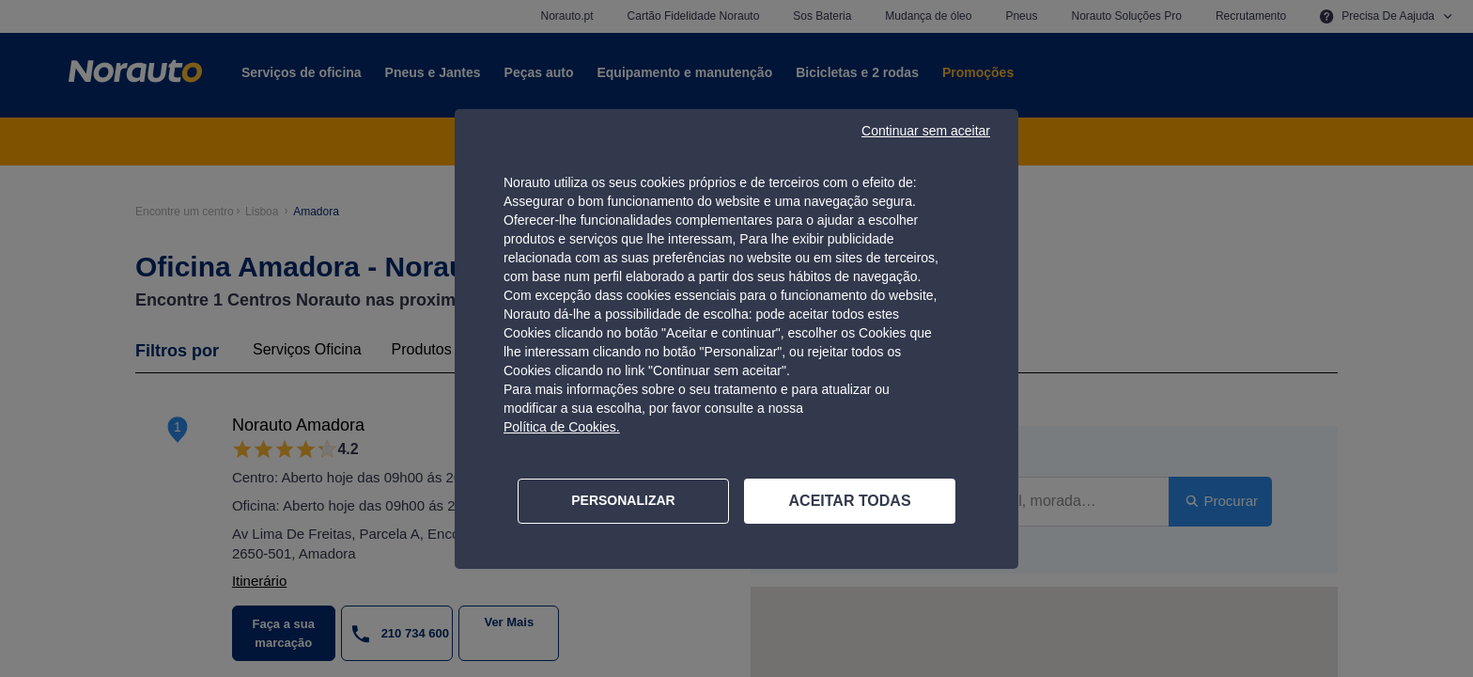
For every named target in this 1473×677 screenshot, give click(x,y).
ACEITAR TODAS (850, 501)
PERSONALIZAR (622, 500)
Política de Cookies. (562, 426)
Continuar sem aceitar (925, 130)
